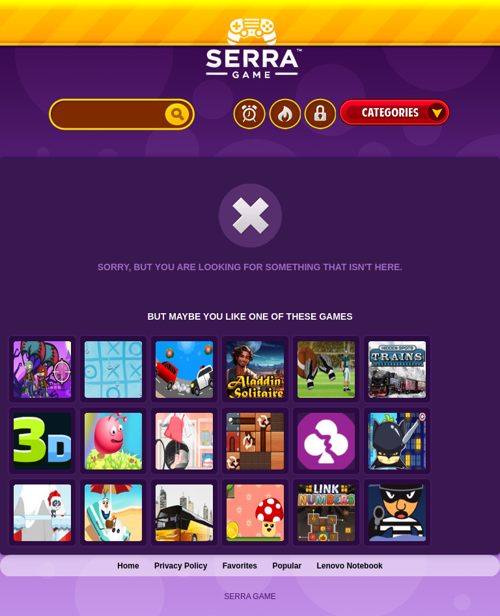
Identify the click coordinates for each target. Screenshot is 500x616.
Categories (395, 112)
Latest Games (249, 114)
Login (319, 114)
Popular (286, 565)
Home (128, 565)
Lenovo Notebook (349, 565)
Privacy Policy (180, 565)
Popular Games (284, 114)
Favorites (240, 565)
